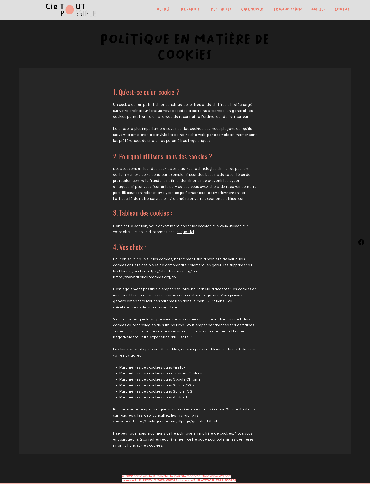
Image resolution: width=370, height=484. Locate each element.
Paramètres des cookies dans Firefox (152, 367)
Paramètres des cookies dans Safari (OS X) (157, 385)
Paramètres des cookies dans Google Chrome (160, 379)
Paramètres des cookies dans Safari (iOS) (156, 391)
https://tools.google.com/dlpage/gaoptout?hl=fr (176, 421)
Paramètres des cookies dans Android (153, 397)
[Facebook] (361, 242)
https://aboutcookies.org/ (169, 271)
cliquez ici (185, 232)
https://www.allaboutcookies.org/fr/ (145, 277)
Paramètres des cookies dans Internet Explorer (161, 373)
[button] (189, 9)
